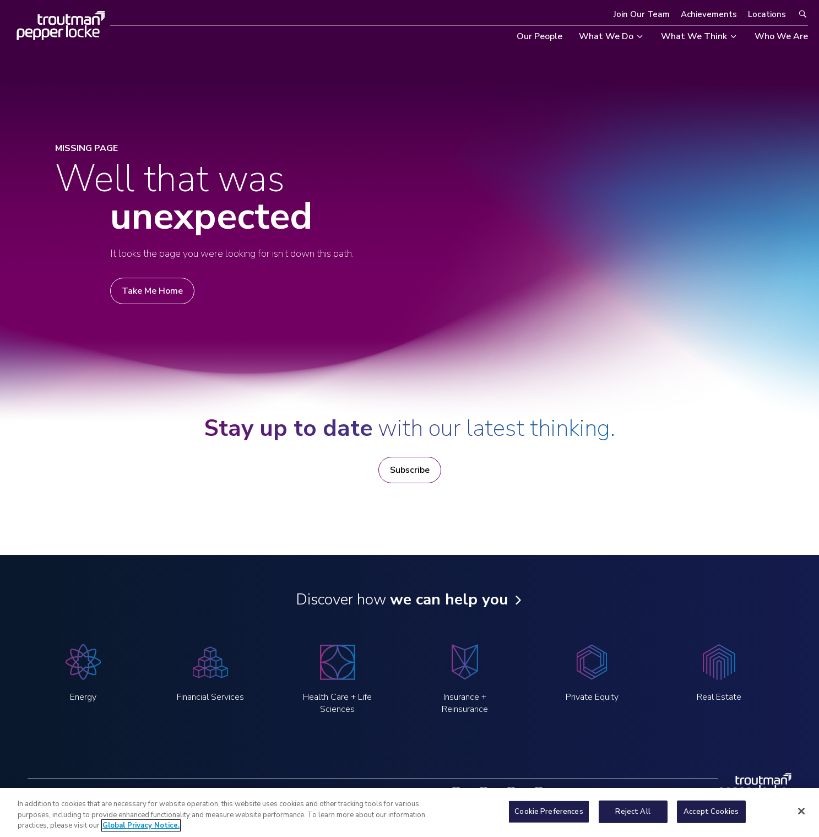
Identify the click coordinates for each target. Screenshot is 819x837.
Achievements (709, 14)
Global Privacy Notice (254, 795)
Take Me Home (152, 291)
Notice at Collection (342, 795)
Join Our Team (642, 14)
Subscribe (410, 470)
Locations (767, 14)
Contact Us (412, 795)
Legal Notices (176, 795)
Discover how (402, 599)
